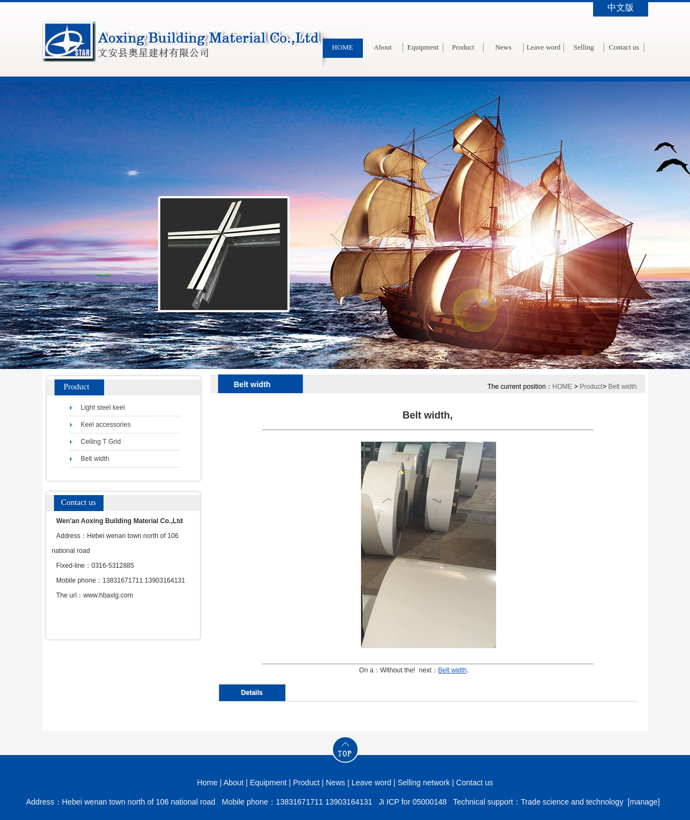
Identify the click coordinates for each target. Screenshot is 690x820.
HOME (342, 47)
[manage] (644, 801)
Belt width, (453, 670)
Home (207, 782)
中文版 (620, 7)
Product (463, 47)
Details (252, 693)
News (503, 47)
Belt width (622, 386)
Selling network (584, 67)
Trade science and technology (572, 801)
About (383, 47)
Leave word (543, 47)
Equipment (422, 47)
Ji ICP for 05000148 (413, 801)
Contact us (623, 47)
